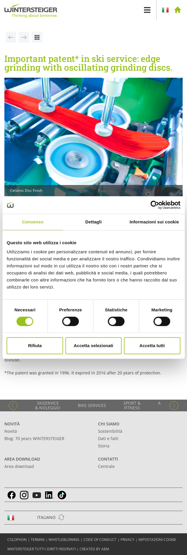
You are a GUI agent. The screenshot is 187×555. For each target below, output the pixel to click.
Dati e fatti (108, 438)
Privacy (127, 539)
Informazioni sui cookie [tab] (154, 221)
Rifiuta (35, 345)
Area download (22, 459)
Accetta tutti (152, 345)
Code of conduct (99, 539)
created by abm (94, 548)
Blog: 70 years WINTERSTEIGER (34, 438)
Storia (103, 446)
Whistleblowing (64, 539)
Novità (12, 424)
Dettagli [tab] (93, 221)
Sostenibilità (110, 431)
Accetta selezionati (93, 345)
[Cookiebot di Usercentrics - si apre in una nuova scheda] (154, 205)
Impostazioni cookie (157, 539)
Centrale (106, 466)
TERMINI (37, 539)
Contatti (108, 459)
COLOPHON (17, 539)
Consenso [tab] (32, 221)
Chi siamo (108, 424)
